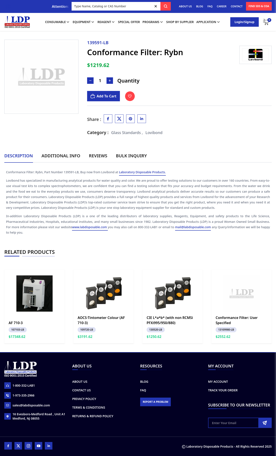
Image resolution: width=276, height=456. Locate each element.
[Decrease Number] (90, 80)
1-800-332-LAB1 (19, 385)
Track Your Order (223, 390)
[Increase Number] (110, 80)
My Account (218, 381)
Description (18, 156)
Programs (153, 22)
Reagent (106, 22)
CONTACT (237, 6)
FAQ (209, 6)
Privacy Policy (84, 399)
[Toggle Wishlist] (130, 96)
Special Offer (129, 22)
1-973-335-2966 (19, 395)
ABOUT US (185, 6)
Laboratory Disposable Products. (142, 173)
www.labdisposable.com (90, 228)
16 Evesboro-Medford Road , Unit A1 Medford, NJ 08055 (34, 416)
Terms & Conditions (88, 407)
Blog (144, 381)
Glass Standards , (127, 132)
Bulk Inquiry (131, 156)
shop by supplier (180, 22)
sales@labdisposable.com (27, 405)
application (208, 22)
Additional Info (61, 156)
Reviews (98, 156)
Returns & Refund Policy (92, 416)
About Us (79, 381)
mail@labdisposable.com (193, 228)
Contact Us (81, 390)
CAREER (222, 6)
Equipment (84, 22)
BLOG (199, 6)
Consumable (57, 22)
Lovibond (154, 132)
